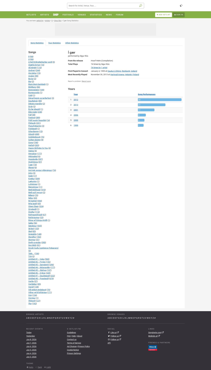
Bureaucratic (33, 92)
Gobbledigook (34, 137)
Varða (31, 281)
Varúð (31, 287)
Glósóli (31, 134)
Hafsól (31, 145)
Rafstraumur (33, 217)
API (109, 343)
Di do (30, 106)
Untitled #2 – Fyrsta (36, 262)
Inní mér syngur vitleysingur (40, 170)
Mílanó (31, 195)
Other (72, 43)
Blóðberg (32, 87)
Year (76, 94)
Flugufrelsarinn (34, 126)
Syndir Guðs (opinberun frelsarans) (43, 248)
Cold (30, 95)
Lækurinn (32, 181)
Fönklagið (32, 129)
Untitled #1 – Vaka (36, 259)
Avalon (31, 76)
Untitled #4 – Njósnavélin (39, 267)
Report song (86, 81)
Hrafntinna (33, 162)
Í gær (30, 165)
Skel (30, 231)
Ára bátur (32, 73)
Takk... (31, 253)
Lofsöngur (32, 184)
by (99, 67)
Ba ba (30, 79)
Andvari (31, 70)
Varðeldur (32, 284)
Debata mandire (35, 104)
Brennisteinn (33, 90)
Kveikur (31, 179)
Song (37, 43)
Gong (30, 142)
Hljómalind (33, 156)
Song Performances (146, 94)
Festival (31, 117)
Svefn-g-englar (34, 242)
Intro (30, 173)
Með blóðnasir (34, 190)
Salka (30, 223)
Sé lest (31, 228)
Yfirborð (31, 301)
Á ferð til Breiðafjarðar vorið (40, 62)
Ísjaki (30, 176)
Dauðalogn (33, 101)
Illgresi (31, 167)
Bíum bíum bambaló (37, 84)
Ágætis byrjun (34, 65)
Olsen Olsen (33, 206)
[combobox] (105, 5)
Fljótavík (32, 123)
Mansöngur (33, 187)
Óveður (31, 212)
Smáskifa (32, 234)
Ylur (30, 303)
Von (30, 295)
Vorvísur (32, 298)
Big (29, 81)
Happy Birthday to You (38, 148)
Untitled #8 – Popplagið (38, 278)
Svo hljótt (32, 245)
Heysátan (32, 154)
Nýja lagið (32, 203)
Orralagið (32, 209)
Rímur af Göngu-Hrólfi (37, 220)
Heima (31, 151)
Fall (29, 115)
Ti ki (30, 256)
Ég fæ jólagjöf (34, 109)
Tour (54, 43)
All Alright (32, 67)
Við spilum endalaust (37, 290)
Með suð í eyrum (35, 192)
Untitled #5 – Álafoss (37, 270)
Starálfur (32, 237)
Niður (30, 198)
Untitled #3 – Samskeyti (38, 265)
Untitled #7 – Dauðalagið (39, 276)
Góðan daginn (34, 140)
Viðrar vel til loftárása (37, 292)
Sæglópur (32, 226)
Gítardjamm (33, 131)
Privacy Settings (74, 353)
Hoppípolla (33, 159)
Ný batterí (32, 201)
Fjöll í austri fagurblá (37, 120)
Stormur (31, 240)
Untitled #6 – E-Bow (36, 273)
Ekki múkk (32, 112)
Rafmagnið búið (35, 215)
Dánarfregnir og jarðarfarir (39, 98)
